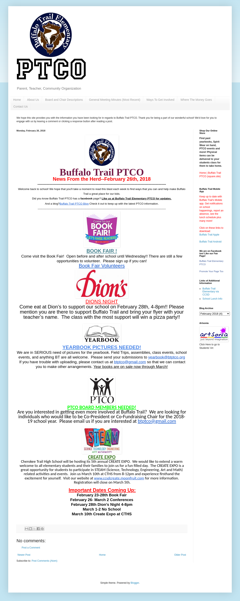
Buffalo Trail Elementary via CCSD (210, 291)
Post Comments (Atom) (44, 560)
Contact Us (20, 106)
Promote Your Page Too (211, 271)
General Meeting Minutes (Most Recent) (114, 99)
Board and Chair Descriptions (64, 99)
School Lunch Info (212, 298)
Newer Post (24, 554)
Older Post (180, 554)
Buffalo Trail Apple (209, 234)
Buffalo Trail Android (210, 241)
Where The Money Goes (196, 99)
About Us (33, 99)
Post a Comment (31, 547)
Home (17, 99)
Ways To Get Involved (160, 99)
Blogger (135, 582)
